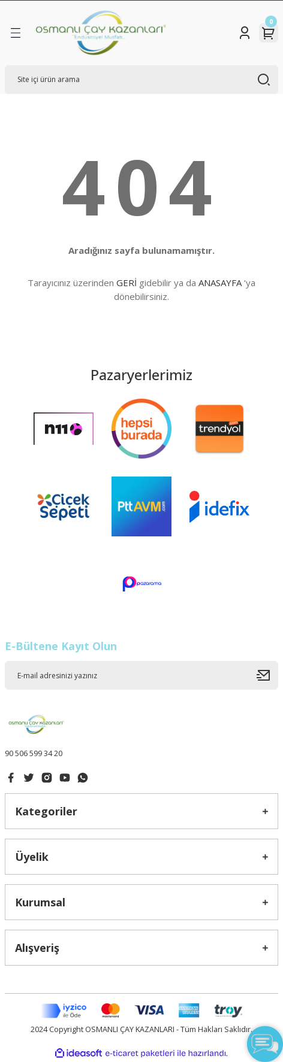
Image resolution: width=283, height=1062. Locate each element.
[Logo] (101, 33)
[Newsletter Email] (141, 675)
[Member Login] (244, 33)
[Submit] (267, 675)
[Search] (141, 79)
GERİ (126, 283)
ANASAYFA (220, 283)
